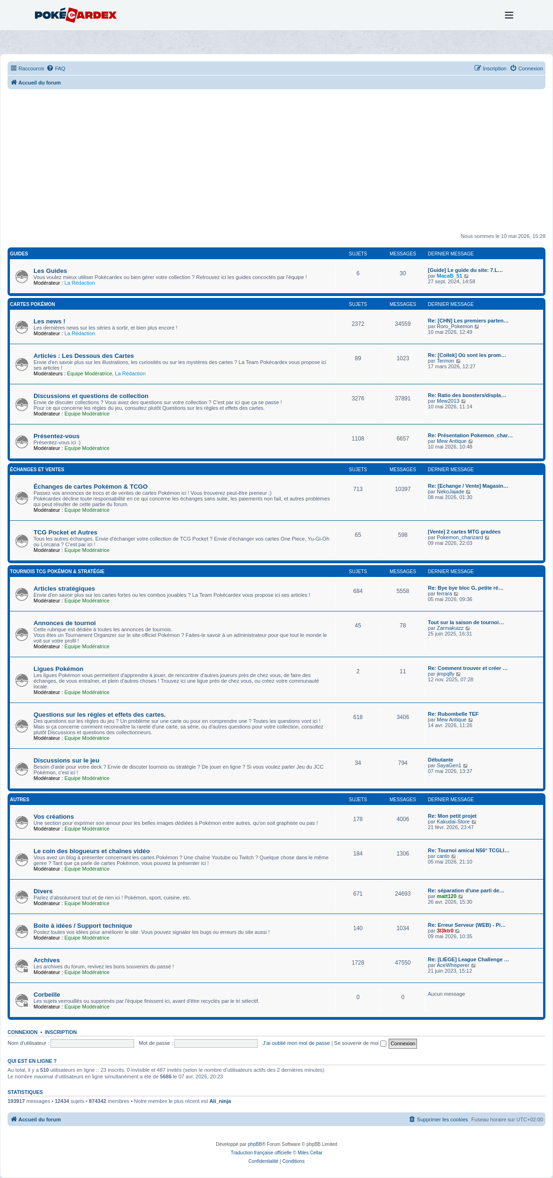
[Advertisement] (276, 165)
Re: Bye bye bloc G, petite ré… (465, 588)
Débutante (440, 760)
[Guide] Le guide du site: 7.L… (465, 270)
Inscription (61, 1032)
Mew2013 (448, 401)
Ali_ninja (220, 1101)
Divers (43, 891)
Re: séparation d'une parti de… (466, 890)
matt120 (447, 896)
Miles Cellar (310, 1152)
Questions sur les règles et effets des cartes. (100, 714)
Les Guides (50, 270)
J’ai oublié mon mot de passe (296, 1043)
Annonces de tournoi (65, 623)
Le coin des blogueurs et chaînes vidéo (92, 851)
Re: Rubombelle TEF (453, 714)
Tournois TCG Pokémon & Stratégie (57, 571)
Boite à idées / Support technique (83, 925)
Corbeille (47, 994)
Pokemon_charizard (460, 537)
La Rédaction (79, 283)
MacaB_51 (449, 276)
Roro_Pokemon (455, 326)
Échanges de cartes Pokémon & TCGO (91, 486)
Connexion (23, 1032)
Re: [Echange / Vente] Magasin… (468, 486)
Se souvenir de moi (360, 1043)
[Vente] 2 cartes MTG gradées (464, 531)
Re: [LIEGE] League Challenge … (468, 959)
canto (443, 856)
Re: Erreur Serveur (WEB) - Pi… (467, 925)
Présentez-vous (56, 436)
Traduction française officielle (260, 1152)
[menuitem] (55, 68)
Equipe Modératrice (89, 373)
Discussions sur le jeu (66, 760)
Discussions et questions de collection (91, 395)
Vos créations (54, 816)
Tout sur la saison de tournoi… (466, 622)
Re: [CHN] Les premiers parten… (468, 320)
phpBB (255, 1144)
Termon (445, 361)
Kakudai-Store (453, 821)
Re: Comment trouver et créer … (468, 668)
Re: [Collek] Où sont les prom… (467, 355)
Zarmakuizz (450, 628)
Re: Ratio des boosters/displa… (467, 395)
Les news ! (49, 321)
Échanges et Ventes (37, 469)
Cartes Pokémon (32, 304)
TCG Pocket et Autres (65, 532)
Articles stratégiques (64, 588)
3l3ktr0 (445, 930)
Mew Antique (452, 441)
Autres (19, 799)
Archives (47, 960)
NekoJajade (450, 491)
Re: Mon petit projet (452, 816)
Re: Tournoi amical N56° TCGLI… (469, 850)
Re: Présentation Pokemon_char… (470, 435)
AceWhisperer (453, 965)
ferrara (444, 593)
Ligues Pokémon (59, 668)
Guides (19, 253)
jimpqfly (445, 674)
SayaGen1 (449, 765)
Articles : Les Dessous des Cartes (84, 355)
